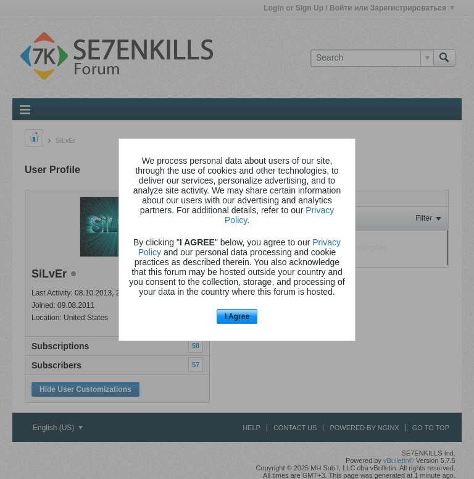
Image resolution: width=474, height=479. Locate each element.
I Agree (237, 316)
